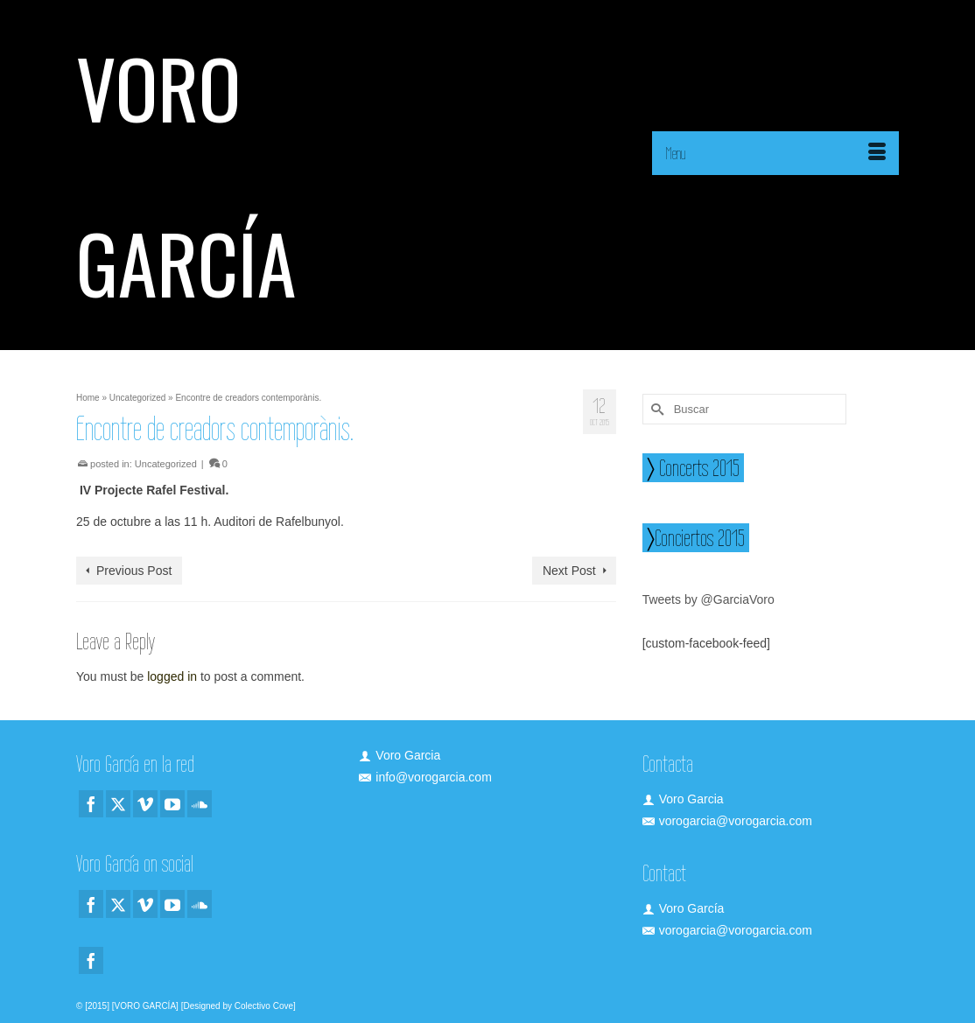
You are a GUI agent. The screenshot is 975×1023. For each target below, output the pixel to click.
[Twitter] (118, 803)
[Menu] (775, 153)
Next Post (569, 571)
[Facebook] (91, 803)
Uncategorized (166, 464)
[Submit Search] (655, 409)
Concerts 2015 (697, 467)
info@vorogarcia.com (425, 777)
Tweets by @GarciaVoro (708, 599)
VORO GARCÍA (186, 174)
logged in (172, 676)
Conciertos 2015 (700, 537)
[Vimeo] (145, 803)
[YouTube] (172, 803)
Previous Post (134, 571)
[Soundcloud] (199, 803)
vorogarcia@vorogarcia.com (727, 821)
